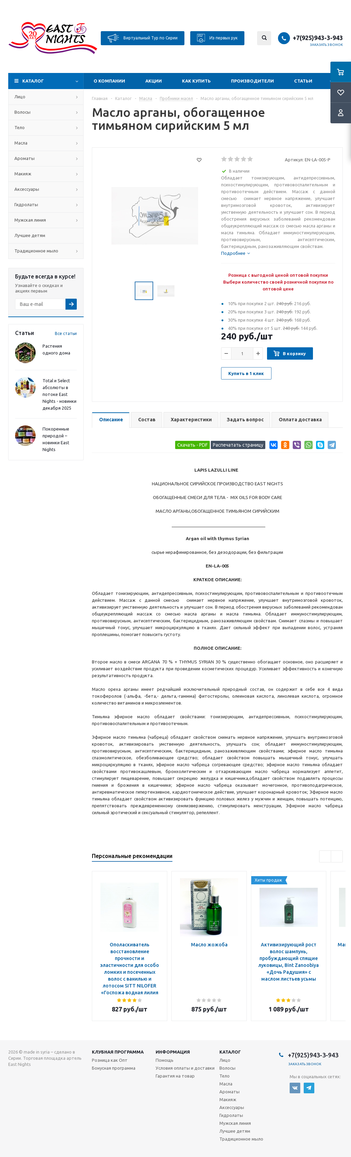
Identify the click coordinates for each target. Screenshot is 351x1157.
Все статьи (66, 333)
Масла (20, 142)
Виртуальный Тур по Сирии (143, 38)
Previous (325, 856)
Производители (252, 80)
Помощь (164, 1060)
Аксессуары (26, 189)
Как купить (196, 80)
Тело (19, 127)
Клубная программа (118, 1051)
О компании (109, 80)
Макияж (22, 173)
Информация (173, 1051)
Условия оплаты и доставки (185, 1068)
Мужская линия (30, 219)
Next (336, 856)
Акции (153, 80)
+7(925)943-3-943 (318, 38)
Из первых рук (217, 38)
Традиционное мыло (36, 250)
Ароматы (24, 158)
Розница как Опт (110, 1060)
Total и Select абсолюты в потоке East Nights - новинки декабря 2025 (59, 394)
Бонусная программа (113, 1068)
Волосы (22, 112)
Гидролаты (26, 204)
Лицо (19, 96)
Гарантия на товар (175, 1075)
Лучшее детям (29, 235)
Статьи (303, 80)
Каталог (33, 80)
